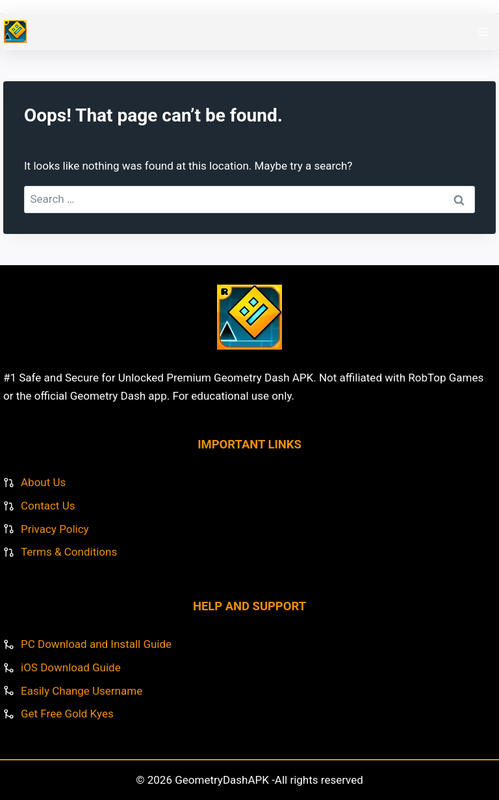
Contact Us (48, 505)
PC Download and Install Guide (96, 644)
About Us (43, 482)
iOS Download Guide (71, 667)
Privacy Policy (55, 529)
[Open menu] (483, 31)
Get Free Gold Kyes (67, 713)
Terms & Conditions (69, 551)
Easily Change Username (81, 690)
